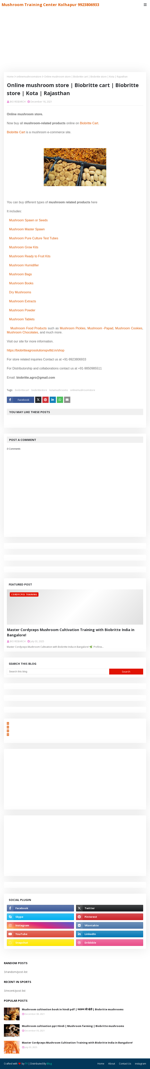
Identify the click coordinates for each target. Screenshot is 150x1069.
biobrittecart (22, 390)
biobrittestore (39, 390)
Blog (49, 1063)
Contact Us (125, 1063)
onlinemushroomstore (28, 76)
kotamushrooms (58, 390)
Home (10, 76)
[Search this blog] (58, 672)
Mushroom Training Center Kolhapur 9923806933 (50, 4)
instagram (140, 1063)
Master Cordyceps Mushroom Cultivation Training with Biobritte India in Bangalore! (70, 632)
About (111, 1063)
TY (26, 1063)
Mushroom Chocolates (22, 332)
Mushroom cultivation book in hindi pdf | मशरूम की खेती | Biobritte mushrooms (72, 1009)
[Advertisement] (75, 38)
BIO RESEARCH (18, 101)
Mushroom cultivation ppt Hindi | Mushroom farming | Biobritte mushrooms (73, 1026)
